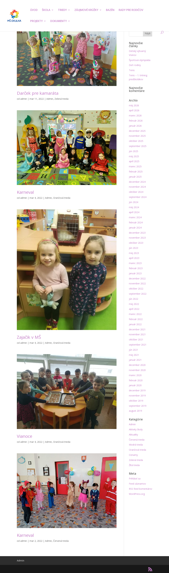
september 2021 (137, 344)
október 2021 (136, 339)
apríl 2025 (134, 161)
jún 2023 (133, 247)
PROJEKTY (36, 21)
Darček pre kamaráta (37, 93)
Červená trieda (61, 540)
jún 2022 (133, 298)
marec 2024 (135, 217)
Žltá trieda (134, 465)
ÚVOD (34, 10)
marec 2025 (135, 166)
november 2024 (137, 186)
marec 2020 (135, 375)
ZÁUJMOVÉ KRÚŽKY (86, 10)
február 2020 (136, 380)
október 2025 (136, 141)
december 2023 (137, 232)
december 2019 (137, 390)
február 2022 (136, 319)
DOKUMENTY (58, 21)
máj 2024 (134, 207)
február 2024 (136, 222)
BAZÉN (110, 10)
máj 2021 (134, 354)
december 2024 (137, 181)
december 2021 (137, 329)
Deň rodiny (135, 65)
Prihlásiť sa (134, 478)
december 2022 (137, 278)
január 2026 (135, 125)
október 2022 (136, 288)
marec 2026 (135, 115)
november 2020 (137, 370)
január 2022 (135, 324)
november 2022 (137, 283)
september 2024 (137, 197)
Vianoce (24, 436)
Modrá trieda (136, 444)
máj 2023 (134, 253)
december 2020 (137, 365)
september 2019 (137, 405)
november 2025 (137, 135)
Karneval (25, 192)
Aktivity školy (136, 429)
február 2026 (136, 120)
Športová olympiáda (139, 60)
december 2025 (137, 130)
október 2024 (136, 191)
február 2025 (136, 171)
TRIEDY (62, 10)
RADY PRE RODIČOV (131, 10)
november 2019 (137, 395)
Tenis (132, 70)
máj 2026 (134, 105)
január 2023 (135, 273)
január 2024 (135, 227)
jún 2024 (133, 202)
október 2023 (136, 242)
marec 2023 (135, 263)
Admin (49, 98)
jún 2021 (133, 349)
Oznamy (133, 454)
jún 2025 (133, 151)
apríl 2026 (134, 110)
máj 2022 (134, 304)
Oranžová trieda (61, 197)
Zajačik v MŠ (29, 337)
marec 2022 (135, 314)
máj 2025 (134, 156)
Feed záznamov (137, 483)
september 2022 (137, 293)
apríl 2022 (134, 308)
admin (23, 98)
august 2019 (135, 410)
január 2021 (135, 359)
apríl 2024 (134, 212)
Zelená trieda (61, 98)
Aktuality (133, 434)
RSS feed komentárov (140, 488)
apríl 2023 (134, 258)
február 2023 (136, 268)
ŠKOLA (46, 10)
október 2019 (136, 400)
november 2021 (137, 334)
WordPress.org (137, 493)
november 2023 (137, 237)
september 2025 (137, 146)
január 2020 (135, 385)
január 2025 (135, 176)
